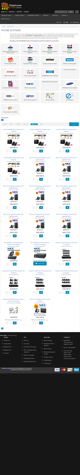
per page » (74, 124)
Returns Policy (67, 354)
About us (26, 340)
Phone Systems (48, 340)
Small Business (48, 360)
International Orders (29, 358)
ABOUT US (4, 12)
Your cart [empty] (74, 22)
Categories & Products (6, 15)
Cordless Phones (48, 357)
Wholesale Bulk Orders (30, 361)
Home (3, 26)
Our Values (27, 343)
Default (34, 124)
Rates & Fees (67, 352)
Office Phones (47, 349)
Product (18, 124)
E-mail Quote (40, 263)
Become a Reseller (29, 355)
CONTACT (26, 12)
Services (11, 12)
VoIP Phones (47, 363)
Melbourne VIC (8, 347)
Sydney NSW (7, 343)
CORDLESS (55, 15)
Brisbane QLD (7, 350)
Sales (41, 124)
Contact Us (7, 340)
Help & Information (5, 18)
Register (65, 22)
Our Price (26, 124)
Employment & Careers (30, 347)
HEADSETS (45, 15)
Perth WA (6, 353)
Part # (11, 124)
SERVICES (64, 15)
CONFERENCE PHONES (33, 15)
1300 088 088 (71, 347)
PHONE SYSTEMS (19, 15)
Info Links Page (68, 351)
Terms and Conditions (69, 358)
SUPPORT (19, 12)
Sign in (59, 22)
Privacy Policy (67, 356)
